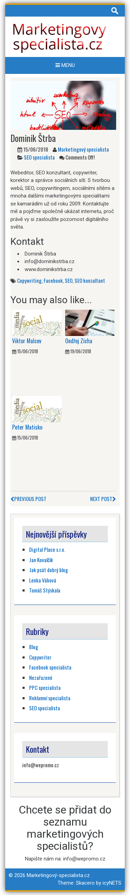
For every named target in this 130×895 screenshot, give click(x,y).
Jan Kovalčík (41, 560)
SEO (68, 280)
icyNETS (112, 883)
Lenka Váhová (42, 580)
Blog (33, 647)
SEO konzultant (90, 280)
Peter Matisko (27, 427)
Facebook (53, 280)
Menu (65, 65)
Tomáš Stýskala (44, 590)
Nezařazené (40, 677)
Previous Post (28, 498)
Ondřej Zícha (78, 341)
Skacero (85, 883)
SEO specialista (39, 157)
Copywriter (40, 657)
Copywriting (29, 280)
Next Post (103, 498)
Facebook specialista (50, 667)
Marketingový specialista (83, 149)
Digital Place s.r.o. (47, 549)
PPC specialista (45, 687)
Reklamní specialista (49, 698)
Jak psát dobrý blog (48, 570)
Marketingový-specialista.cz (58, 875)
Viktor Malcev (26, 341)
